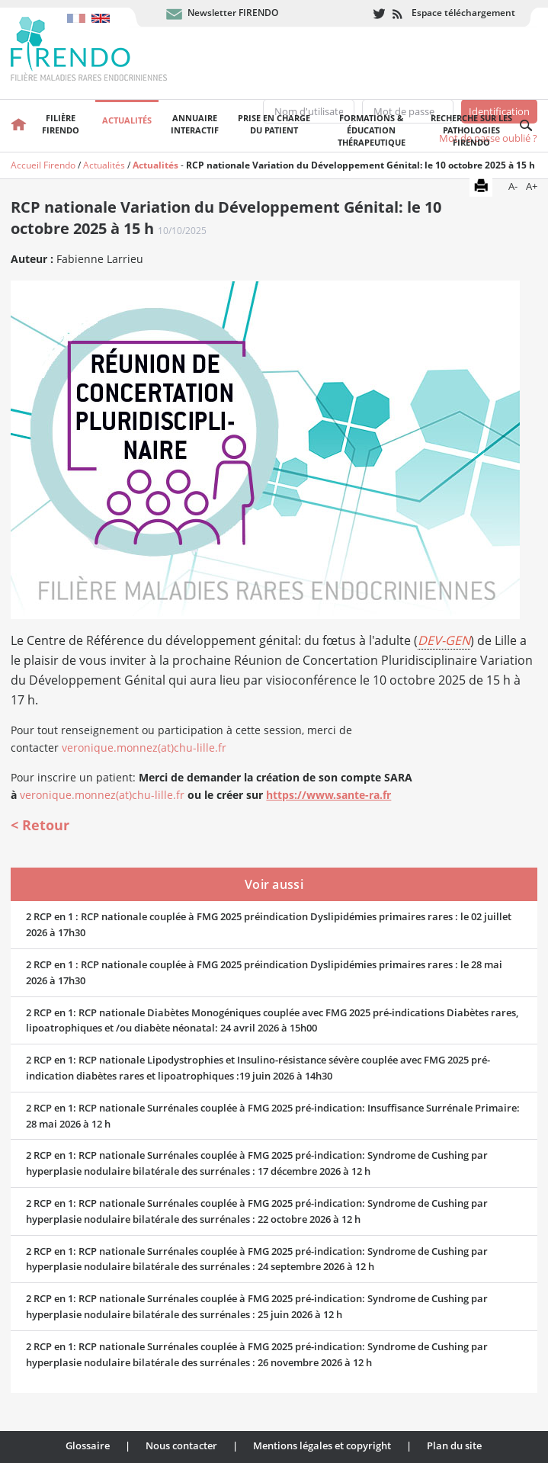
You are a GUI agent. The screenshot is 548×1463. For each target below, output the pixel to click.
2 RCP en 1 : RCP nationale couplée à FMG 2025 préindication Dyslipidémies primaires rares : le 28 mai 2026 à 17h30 (264, 972)
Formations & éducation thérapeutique (371, 130)
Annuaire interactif (195, 124)
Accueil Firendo (43, 165)
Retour (45, 825)
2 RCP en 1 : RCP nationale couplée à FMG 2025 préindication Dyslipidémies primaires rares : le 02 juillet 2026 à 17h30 (268, 924)
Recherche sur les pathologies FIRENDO (471, 130)
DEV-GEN (444, 640)
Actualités (127, 120)
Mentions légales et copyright (322, 1445)
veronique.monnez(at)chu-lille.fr (144, 747)
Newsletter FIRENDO (232, 12)
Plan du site (454, 1445)
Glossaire (88, 1445)
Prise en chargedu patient (274, 124)
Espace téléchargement (463, 12)
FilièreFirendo (60, 124)
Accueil (19, 126)
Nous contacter (181, 1445)
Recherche (526, 126)
